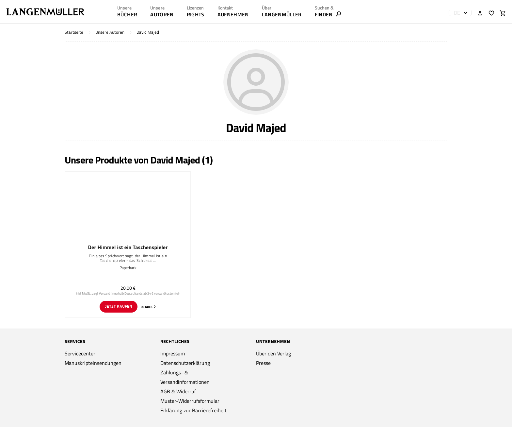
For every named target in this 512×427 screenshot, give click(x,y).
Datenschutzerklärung (185, 363)
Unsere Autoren (109, 32)
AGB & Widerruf (178, 391)
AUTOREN (161, 14)
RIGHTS (195, 14)
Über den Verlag (273, 353)
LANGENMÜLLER (282, 14)
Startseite (74, 32)
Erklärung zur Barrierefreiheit (193, 410)
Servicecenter (80, 353)
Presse (263, 363)
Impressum (172, 353)
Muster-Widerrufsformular (189, 401)
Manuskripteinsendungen (93, 363)
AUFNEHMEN (233, 14)
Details (148, 306)
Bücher (127, 14)
